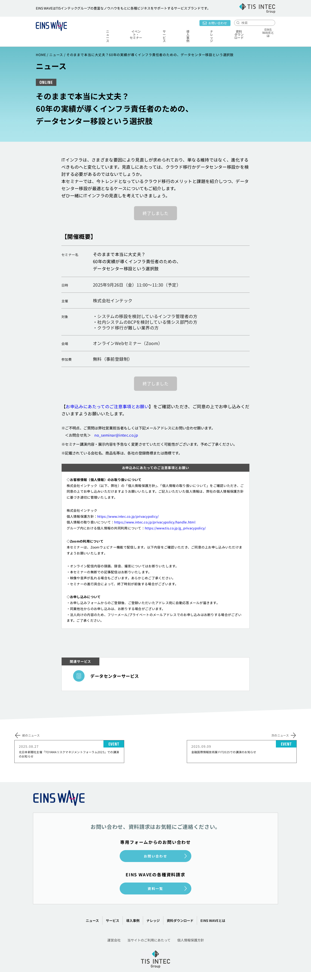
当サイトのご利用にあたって (149, 928)
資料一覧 (155, 877)
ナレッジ (206, 30)
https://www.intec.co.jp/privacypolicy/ (128, 504)
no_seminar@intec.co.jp (116, 423)
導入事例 (185, 30)
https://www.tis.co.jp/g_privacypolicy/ (175, 516)
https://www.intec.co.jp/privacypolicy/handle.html (154, 510)
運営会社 (114, 928)
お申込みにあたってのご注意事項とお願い (107, 395)
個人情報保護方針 (190, 928)
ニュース (108, 30)
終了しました (155, 202)
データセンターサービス (114, 664)
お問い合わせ (217, 22)
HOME (41, 43)
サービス (165, 30)
